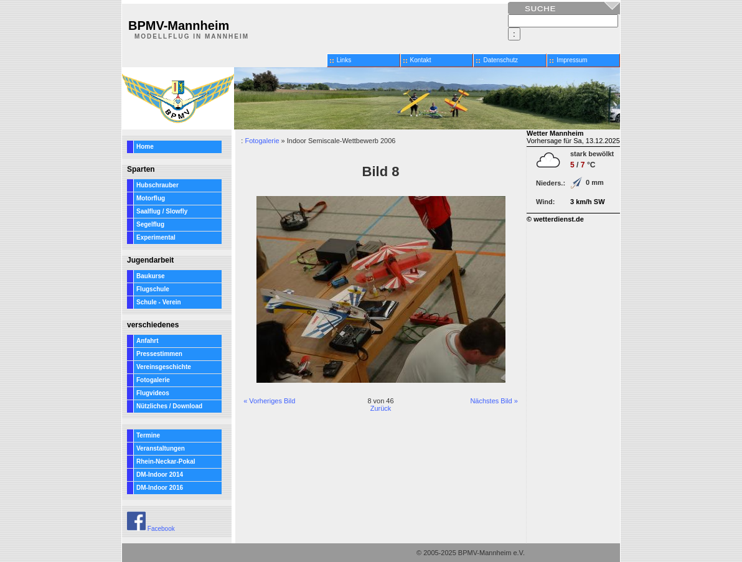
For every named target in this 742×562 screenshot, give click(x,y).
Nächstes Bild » (493, 401)
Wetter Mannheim (555, 133)
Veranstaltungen (160, 448)
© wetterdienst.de (555, 219)
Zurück (381, 408)
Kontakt (420, 60)
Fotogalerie (153, 380)
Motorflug (150, 198)
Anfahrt (147, 340)
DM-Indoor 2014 (159, 474)
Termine (148, 435)
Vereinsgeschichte (163, 366)
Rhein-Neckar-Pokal (165, 461)
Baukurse (150, 276)
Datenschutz (500, 60)
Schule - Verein (158, 302)
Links (344, 60)
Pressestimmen (159, 353)
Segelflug (150, 224)
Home (145, 146)
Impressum (571, 60)
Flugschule (152, 289)
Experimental (156, 237)
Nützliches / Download (169, 406)
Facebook (151, 528)
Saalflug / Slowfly (161, 211)
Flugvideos (152, 393)
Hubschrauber (157, 185)
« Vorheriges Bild (269, 401)
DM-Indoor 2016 (159, 487)
